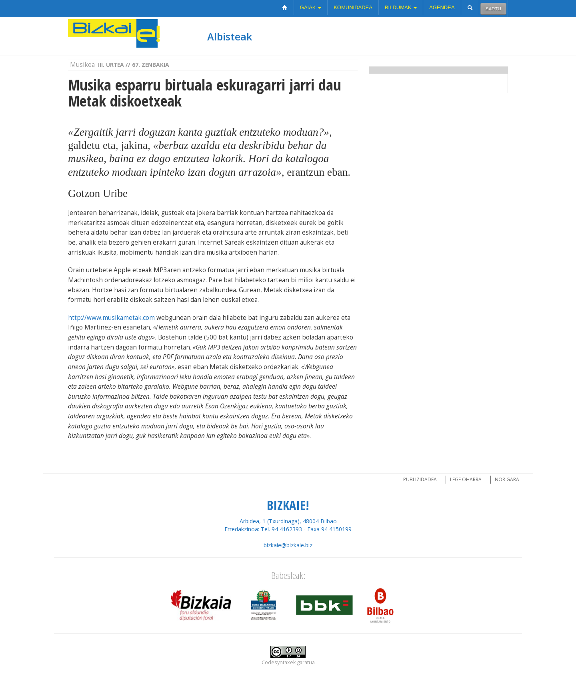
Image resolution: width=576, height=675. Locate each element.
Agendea (442, 7)
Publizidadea (420, 479)
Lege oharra (466, 479)
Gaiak (310, 7)
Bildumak (401, 7)
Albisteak (229, 36)
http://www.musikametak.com (111, 317)
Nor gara (507, 479)
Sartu (493, 8)
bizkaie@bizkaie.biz (288, 545)
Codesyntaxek (279, 662)
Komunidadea (353, 7)
